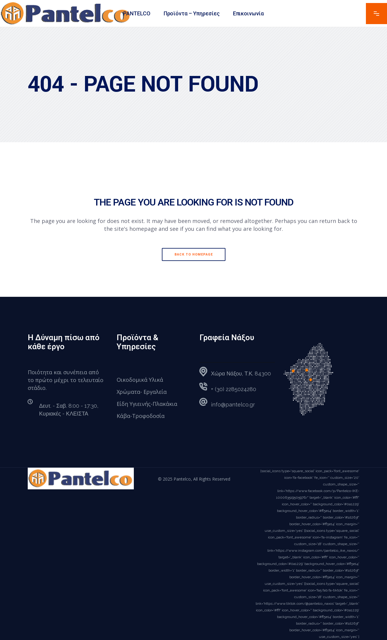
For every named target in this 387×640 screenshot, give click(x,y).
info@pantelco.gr (233, 404)
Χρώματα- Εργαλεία (142, 391)
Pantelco (182, 479)
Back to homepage (194, 254)
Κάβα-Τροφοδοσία (141, 415)
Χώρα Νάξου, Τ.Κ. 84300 (241, 373)
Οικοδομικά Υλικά (140, 379)
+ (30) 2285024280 (233, 389)
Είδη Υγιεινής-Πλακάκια (147, 403)
